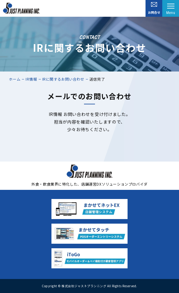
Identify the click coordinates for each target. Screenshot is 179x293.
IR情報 (31, 79)
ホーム (14, 79)
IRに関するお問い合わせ (63, 79)
